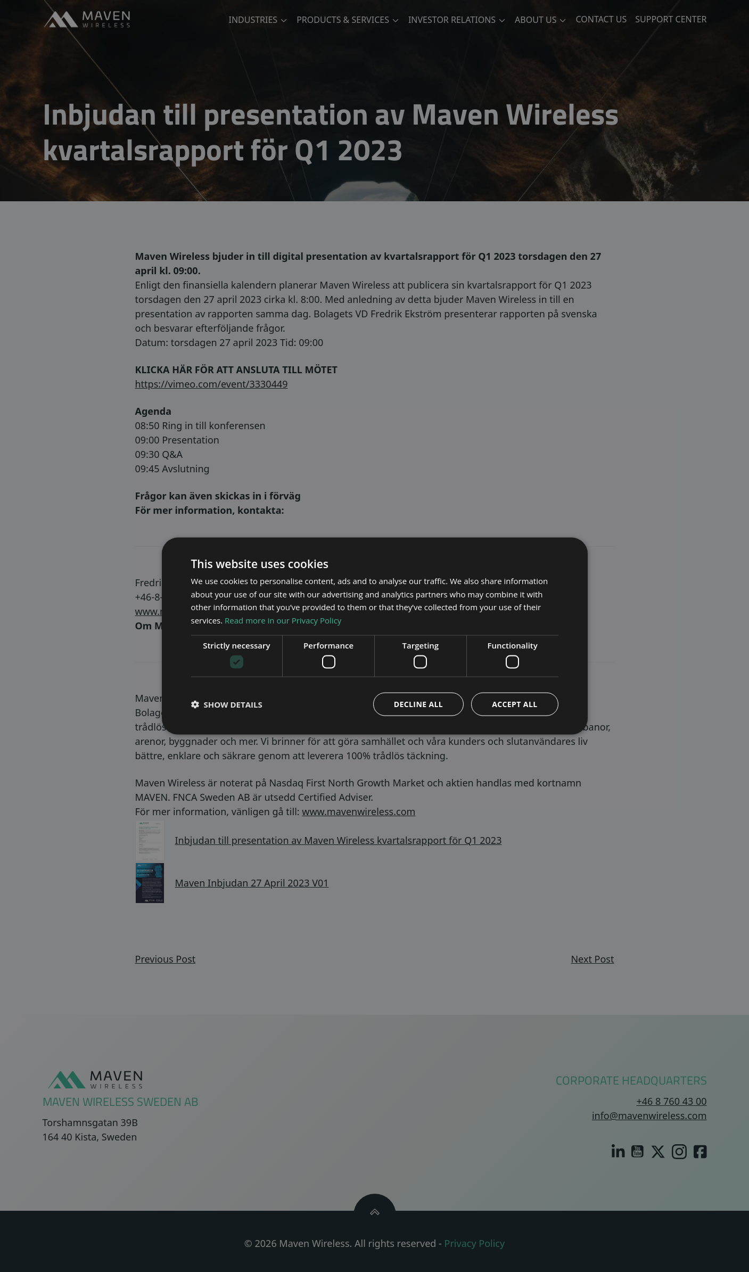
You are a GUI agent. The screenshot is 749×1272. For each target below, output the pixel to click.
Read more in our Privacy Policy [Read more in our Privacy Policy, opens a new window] (283, 620)
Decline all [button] (418, 704)
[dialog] (374, 636)
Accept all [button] (514, 704)
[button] (226, 704)
